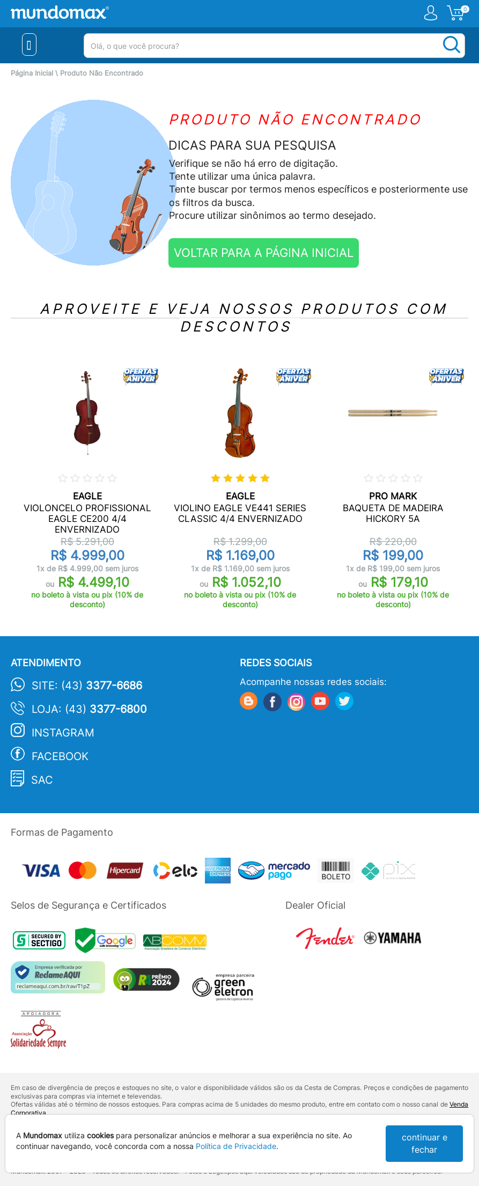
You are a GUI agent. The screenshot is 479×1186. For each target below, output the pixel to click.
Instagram (63, 732)
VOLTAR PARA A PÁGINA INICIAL (263, 253)
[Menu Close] (29, 44)
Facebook (60, 756)
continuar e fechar (424, 1143)
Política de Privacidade (236, 1146)
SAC (42, 780)
